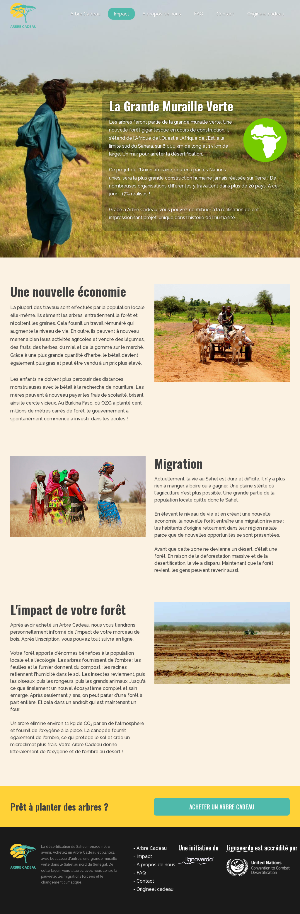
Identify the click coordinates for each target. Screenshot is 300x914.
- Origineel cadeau (153, 889)
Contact (225, 14)
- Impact (142, 856)
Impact (121, 14)
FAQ (198, 14)
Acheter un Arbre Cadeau (234, 806)
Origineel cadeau (265, 14)
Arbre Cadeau (85, 14)
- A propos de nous (154, 864)
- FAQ (139, 873)
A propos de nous (161, 14)
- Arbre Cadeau (150, 848)
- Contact (143, 881)
